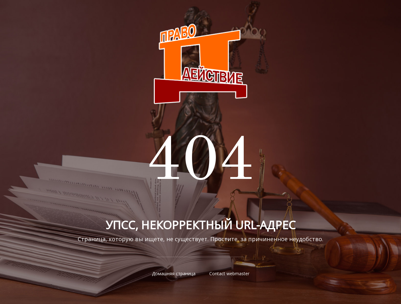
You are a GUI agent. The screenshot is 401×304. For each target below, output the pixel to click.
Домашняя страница (173, 273)
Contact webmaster (229, 273)
